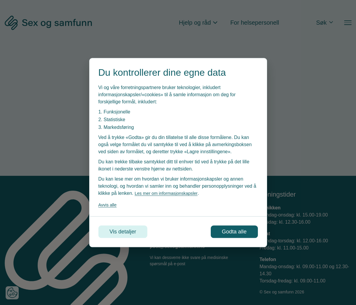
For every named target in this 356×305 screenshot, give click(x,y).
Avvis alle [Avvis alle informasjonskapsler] (108, 204)
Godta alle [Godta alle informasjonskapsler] (231, 231)
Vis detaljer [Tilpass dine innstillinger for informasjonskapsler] (125, 231)
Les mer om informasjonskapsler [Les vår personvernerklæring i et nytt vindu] (169, 192)
